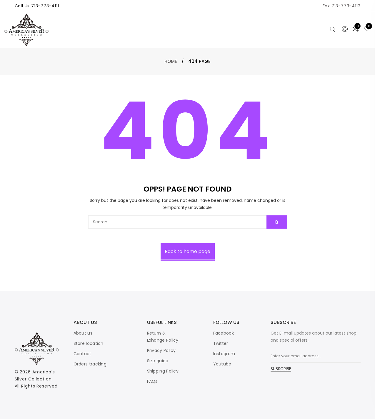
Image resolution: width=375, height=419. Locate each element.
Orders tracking (90, 364)
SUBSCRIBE (281, 369)
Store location (89, 343)
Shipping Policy (163, 371)
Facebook (223, 333)
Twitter (220, 343)
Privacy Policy (161, 350)
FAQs (152, 381)
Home (170, 61)
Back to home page (187, 251)
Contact (82, 354)
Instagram (224, 354)
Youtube (222, 364)
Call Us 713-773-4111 (37, 6)
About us (83, 333)
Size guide (158, 361)
